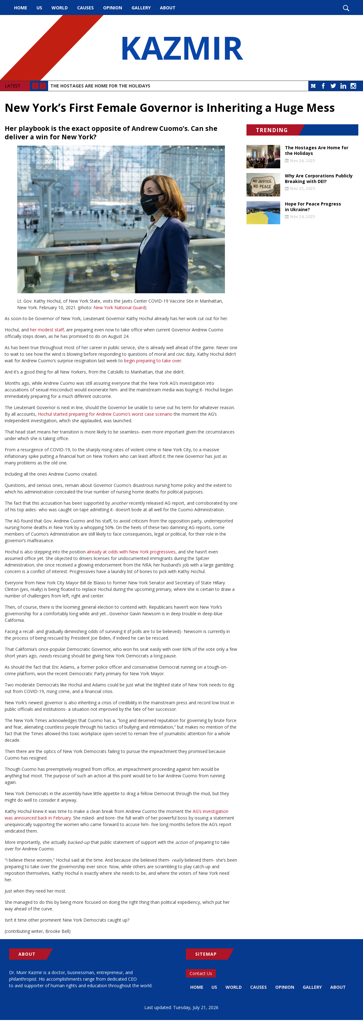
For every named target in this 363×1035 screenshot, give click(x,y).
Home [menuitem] (20, 8)
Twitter (333, 86)
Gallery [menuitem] (141, 8)
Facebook (323, 86)
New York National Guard (119, 307)
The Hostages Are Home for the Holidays (100, 86)
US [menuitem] (39, 8)
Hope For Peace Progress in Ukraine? (313, 206)
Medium (313, 86)
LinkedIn (343, 86)
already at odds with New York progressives (131, 552)
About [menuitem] (168, 8)
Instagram (353, 86)
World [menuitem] (60, 8)
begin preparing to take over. (153, 361)
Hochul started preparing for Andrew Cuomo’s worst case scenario (105, 414)
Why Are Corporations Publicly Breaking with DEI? (319, 178)
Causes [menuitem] (85, 8)
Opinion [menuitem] (112, 8)
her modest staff (47, 330)
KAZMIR (181, 47)
